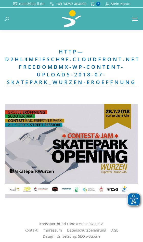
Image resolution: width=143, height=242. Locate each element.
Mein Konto (117, 3)
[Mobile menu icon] (135, 19)
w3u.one (93, 236)
